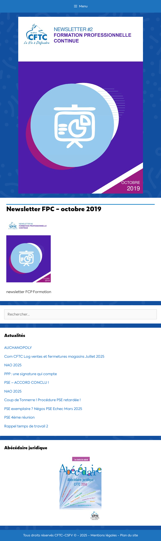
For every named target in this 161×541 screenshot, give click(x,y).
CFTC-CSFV (64, 535)
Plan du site (129, 535)
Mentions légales (104, 535)
